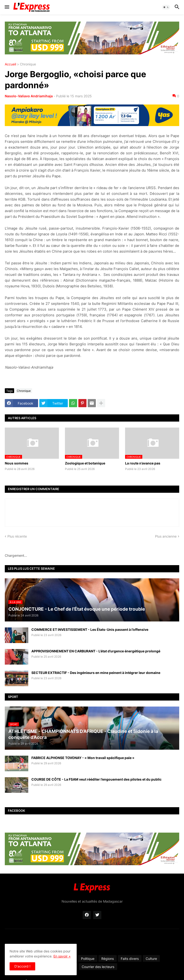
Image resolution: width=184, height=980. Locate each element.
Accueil (10, 64)
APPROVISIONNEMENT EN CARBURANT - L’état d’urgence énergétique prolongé (95, 651)
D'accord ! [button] (22, 966)
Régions (107, 959)
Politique (87, 959)
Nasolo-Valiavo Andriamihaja (29, 96)
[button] (6, 7)
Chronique (28, 64)
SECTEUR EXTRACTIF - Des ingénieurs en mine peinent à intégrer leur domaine (95, 673)
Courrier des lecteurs (98, 967)
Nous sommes (16, 463)
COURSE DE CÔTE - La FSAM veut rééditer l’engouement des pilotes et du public (96, 779)
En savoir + (62, 956)
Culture (151, 959)
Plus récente (17, 536)
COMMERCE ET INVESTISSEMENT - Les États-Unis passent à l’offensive (89, 629)
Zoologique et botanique (85, 463)
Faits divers (130, 959)
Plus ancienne (166, 536)
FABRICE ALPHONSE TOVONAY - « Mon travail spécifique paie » (82, 758)
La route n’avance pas (142, 463)
